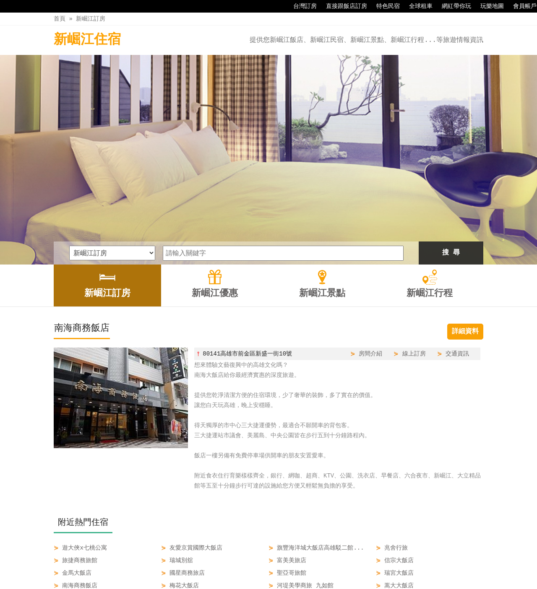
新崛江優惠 (245, 564)
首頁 (59, 19)
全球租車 (417, 6)
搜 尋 (451, 155)
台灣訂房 (301, 6)
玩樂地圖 (488, 6)
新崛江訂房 (90, 19)
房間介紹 (370, 256)
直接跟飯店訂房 (342, 6)
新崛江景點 (287, 564)
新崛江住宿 (87, 40)
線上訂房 (414, 256)
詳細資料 (465, 234)
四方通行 (270, 582)
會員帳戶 (521, 6)
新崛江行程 (330, 564)
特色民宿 (384, 6)
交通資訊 (457, 256)
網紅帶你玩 (452, 6)
